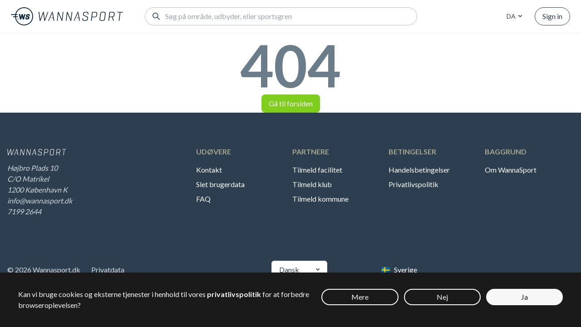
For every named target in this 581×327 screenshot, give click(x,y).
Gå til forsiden (291, 103)
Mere (360, 296)
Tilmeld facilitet (317, 169)
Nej (442, 296)
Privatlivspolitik (413, 184)
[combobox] (512, 16)
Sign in (552, 16)
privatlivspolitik (234, 294)
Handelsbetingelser (419, 169)
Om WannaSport (511, 169)
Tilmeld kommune (320, 198)
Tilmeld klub (312, 184)
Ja (524, 296)
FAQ (203, 198)
